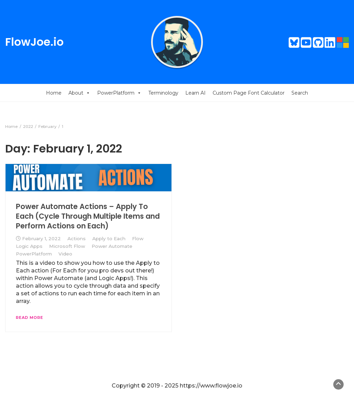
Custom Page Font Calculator (249, 93)
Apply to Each (108, 238)
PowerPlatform (119, 93)
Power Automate (112, 246)
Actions (76, 238)
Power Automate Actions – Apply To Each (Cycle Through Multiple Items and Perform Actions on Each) (88, 216)
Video (65, 253)
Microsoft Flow (67, 246)
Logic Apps (29, 246)
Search (299, 93)
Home (54, 93)
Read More (29, 317)
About (79, 93)
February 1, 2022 (41, 238)
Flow (137, 238)
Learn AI (195, 93)
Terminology (163, 93)
